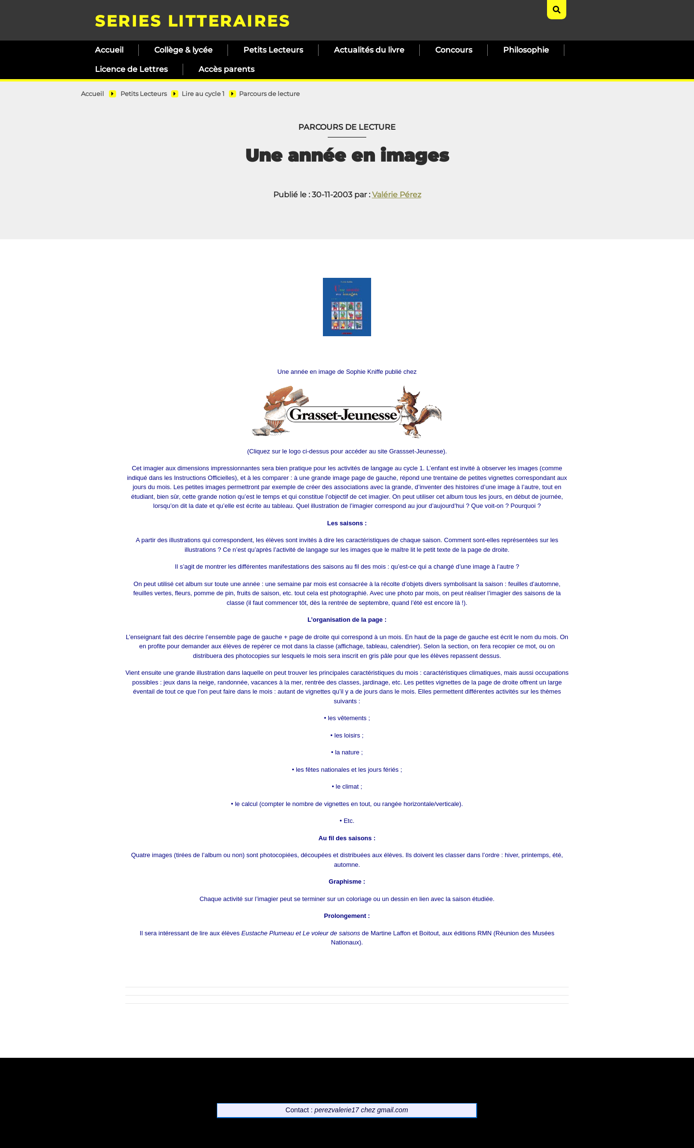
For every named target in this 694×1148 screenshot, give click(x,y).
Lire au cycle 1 (203, 93)
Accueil (109, 50)
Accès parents (226, 69)
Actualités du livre (369, 50)
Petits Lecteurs (273, 50)
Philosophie (526, 50)
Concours (453, 50)
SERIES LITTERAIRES (192, 21)
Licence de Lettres (131, 69)
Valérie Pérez (396, 194)
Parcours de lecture (269, 93)
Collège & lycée (183, 50)
